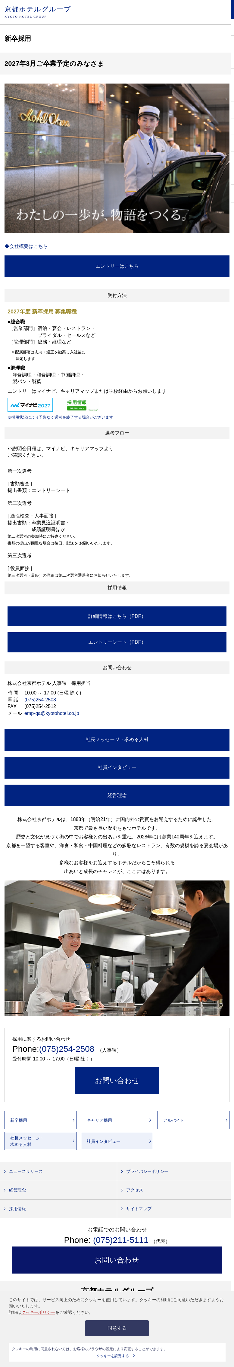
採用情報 (17, 1208)
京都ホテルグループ (38, 12)
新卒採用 (18, 1120)
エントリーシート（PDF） (117, 642)
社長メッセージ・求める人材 (117, 739)
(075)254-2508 (40, 699)
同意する (117, 1328)
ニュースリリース (26, 1171)
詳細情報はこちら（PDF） (117, 616)
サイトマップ (138, 1208)
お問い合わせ (117, 1080)
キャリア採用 (99, 1120)
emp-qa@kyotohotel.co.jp (51, 713)
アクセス (134, 1190)
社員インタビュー (117, 767)
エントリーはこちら (117, 266)
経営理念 (117, 795)
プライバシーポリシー (147, 1171)
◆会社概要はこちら (26, 246)
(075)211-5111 (122, 1240)
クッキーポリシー (38, 1312)
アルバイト (173, 1120)
